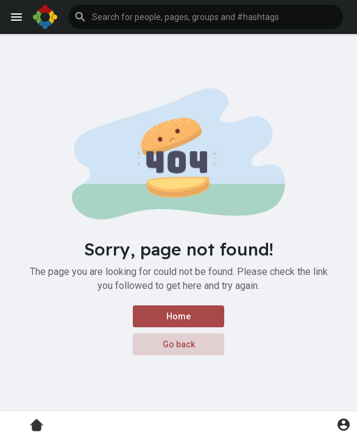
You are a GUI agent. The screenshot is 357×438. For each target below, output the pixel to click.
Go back (179, 344)
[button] (205, 17)
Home (178, 316)
